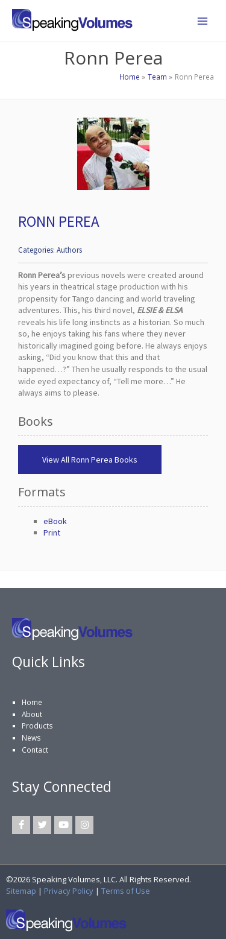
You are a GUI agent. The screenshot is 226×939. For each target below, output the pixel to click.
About (32, 714)
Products (37, 725)
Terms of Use (125, 890)
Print (51, 532)
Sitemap (21, 890)
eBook (55, 521)
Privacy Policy (68, 890)
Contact (35, 749)
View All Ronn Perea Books (89, 459)
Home (32, 702)
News (31, 737)
